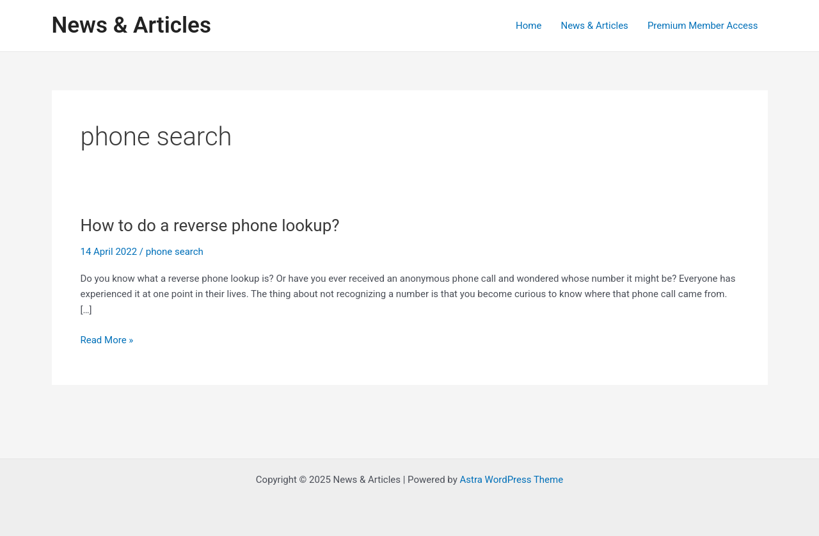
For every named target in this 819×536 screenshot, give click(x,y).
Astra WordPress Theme (511, 479)
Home (528, 25)
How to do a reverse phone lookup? (210, 225)
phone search (174, 251)
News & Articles (131, 25)
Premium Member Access (703, 25)
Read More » (107, 340)
